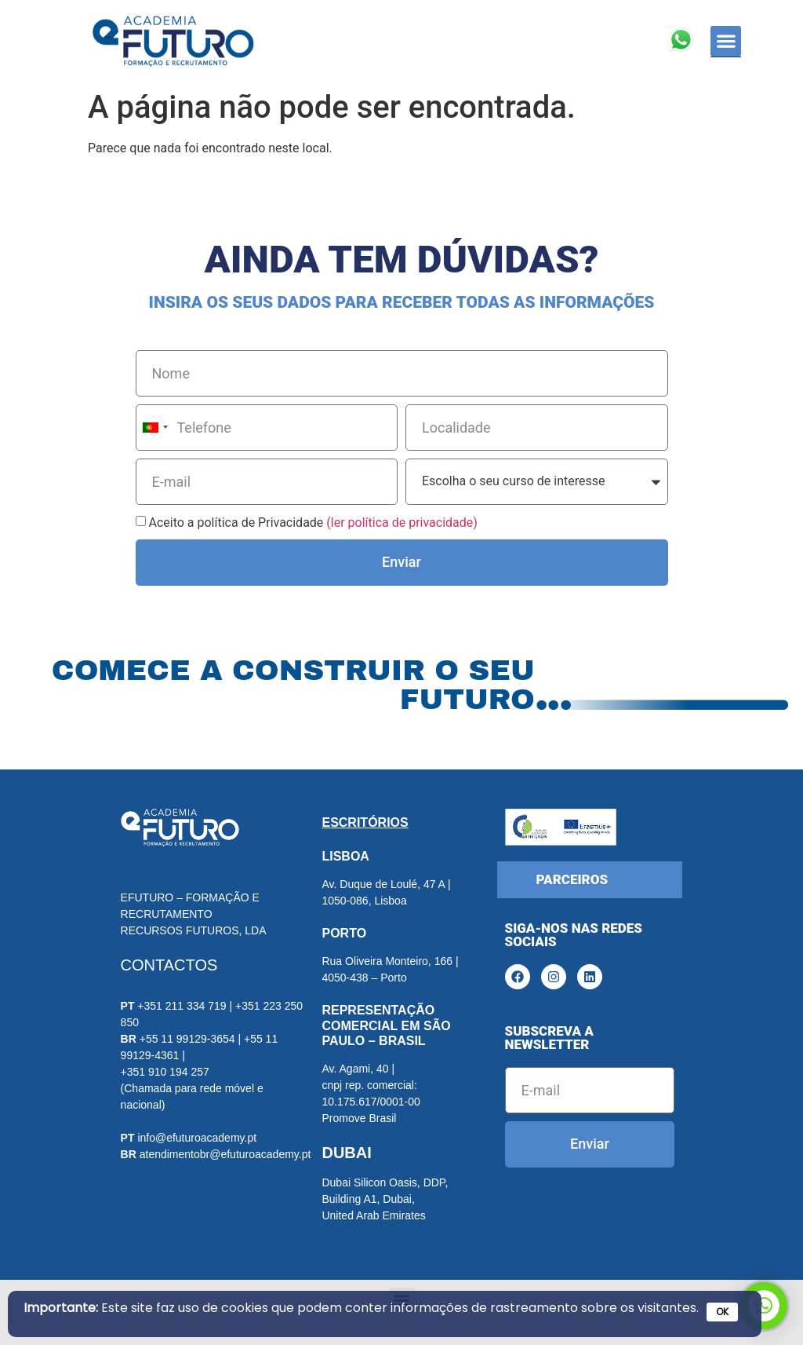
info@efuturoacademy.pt (196, 1137)
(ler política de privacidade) (402, 522)
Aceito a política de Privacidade (312, 522)
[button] (725, 41)
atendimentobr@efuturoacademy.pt (225, 1154)
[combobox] (154, 427)
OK (722, 1311)
